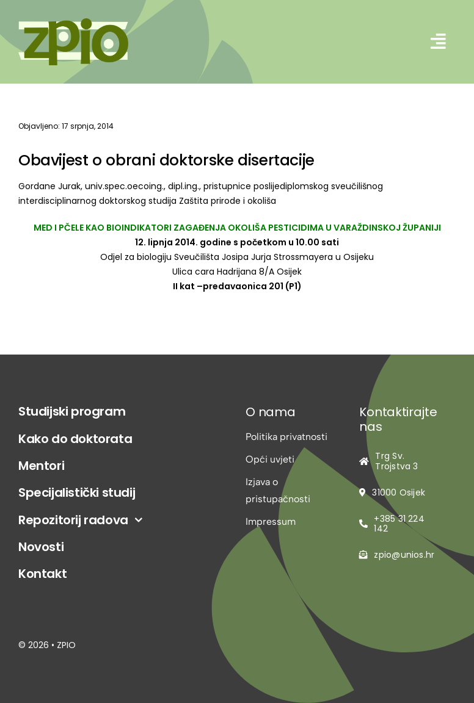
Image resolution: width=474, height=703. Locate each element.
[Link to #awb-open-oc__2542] (438, 41)
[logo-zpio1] (73, 23)
